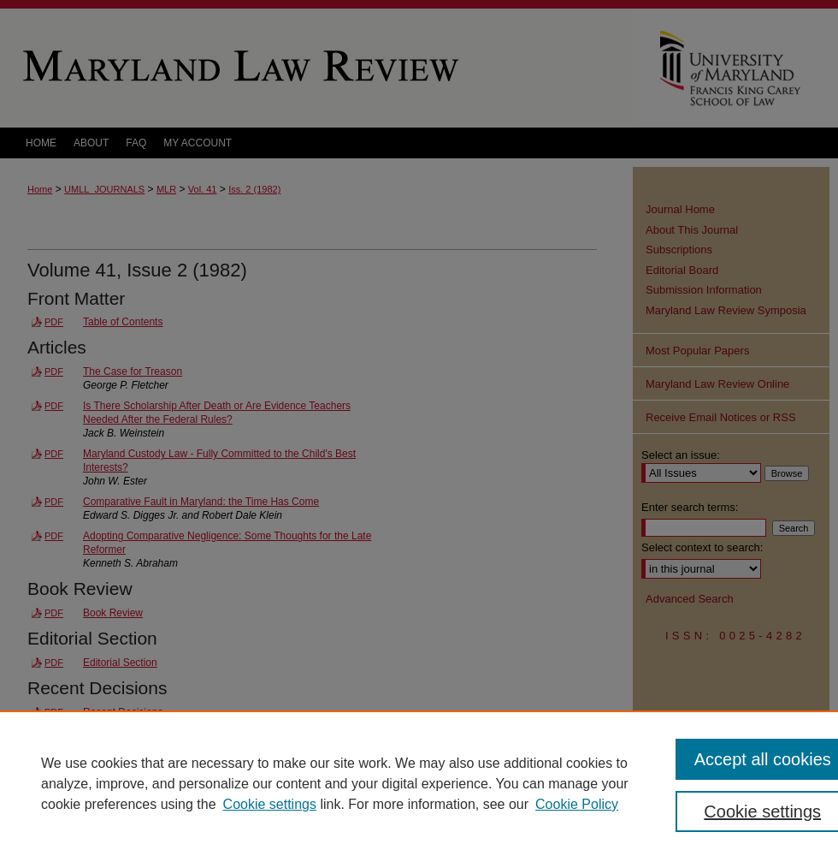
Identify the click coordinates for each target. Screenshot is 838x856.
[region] (419, 783)
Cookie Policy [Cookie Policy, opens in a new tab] (576, 804)
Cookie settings (269, 804)
